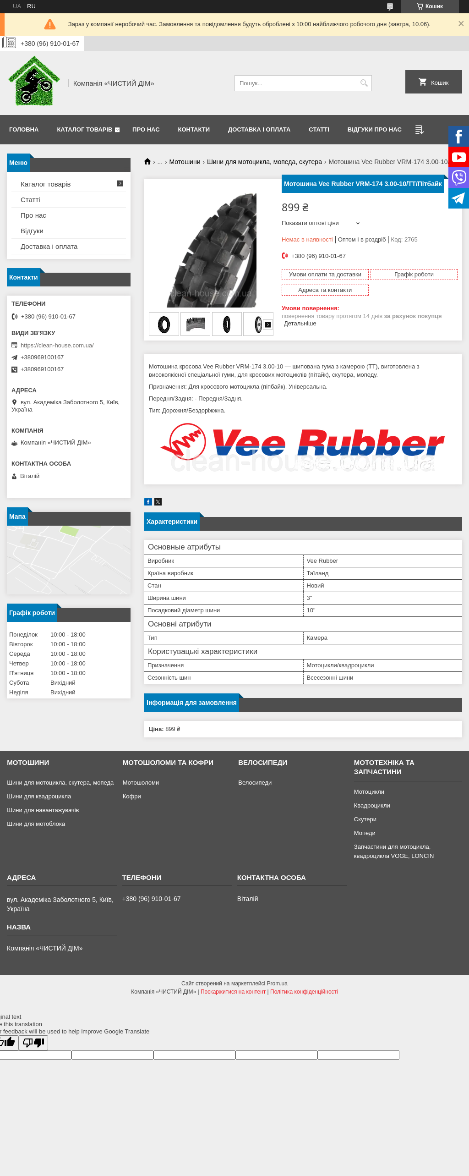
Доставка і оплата (259, 129)
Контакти (194, 129)
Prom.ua (277, 983)
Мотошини (185, 161)
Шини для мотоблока (36, 823)
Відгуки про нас (375, 129)
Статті (319, 129)
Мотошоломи (141, 782)
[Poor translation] (33, 1042)
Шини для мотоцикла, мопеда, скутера (264, 161)
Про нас (145, 129)
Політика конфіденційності (304, 992)
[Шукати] (364, 83)
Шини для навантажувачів (43, 810)
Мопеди (365, 833)
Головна (23, 129)
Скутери (365, 819)
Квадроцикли (372, 805)
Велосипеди (255, 782)
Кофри (132, 796)
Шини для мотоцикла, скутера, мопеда (60, 782)
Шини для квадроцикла (39, 796)
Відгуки (32, 231)
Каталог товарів (84, 129)
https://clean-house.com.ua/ (57, 345)
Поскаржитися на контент (233, 992)
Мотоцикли (369, 791)
